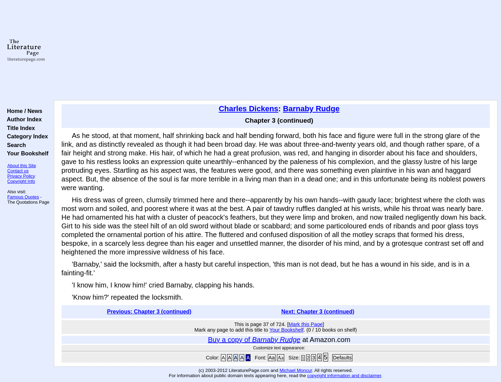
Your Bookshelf (26, 153)
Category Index (26, 136)
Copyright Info (21, 181)
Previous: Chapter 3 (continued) (149, 312)
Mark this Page (306, 324)
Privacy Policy (21, 176)
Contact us (18, 170)
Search (15, 145)
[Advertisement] (275, 50)
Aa (272, 357)
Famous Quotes (23, 197)
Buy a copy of (254, 339)
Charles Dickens (248, 108)
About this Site (21, 165)
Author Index (23, 119)
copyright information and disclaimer (344, 375)
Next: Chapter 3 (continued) (318, 312)
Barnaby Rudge (311, 108)
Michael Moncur (295, 370)
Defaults (342, 357)
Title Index (19, 128)
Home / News (23, 111)
